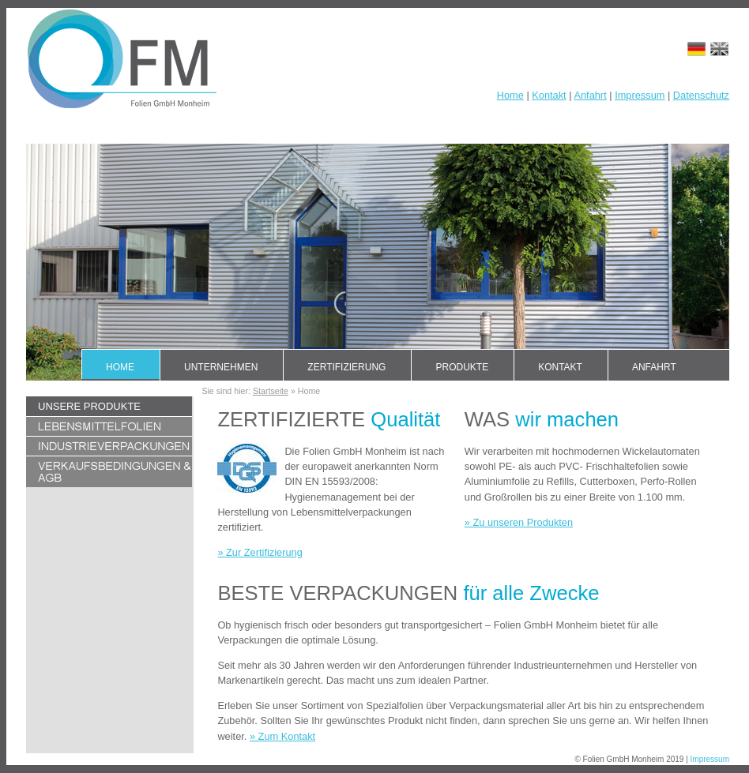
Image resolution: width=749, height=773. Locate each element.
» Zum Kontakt (282, 736)
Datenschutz (701, 95)
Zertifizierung (346, 367)
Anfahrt (590, 95)
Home (510, 95)
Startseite (270, 391)
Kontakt (549, 95)
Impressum (639, 95)
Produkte (461, 367)
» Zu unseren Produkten (519, 522)
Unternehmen (221, 367)
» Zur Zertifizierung (259, 552)
